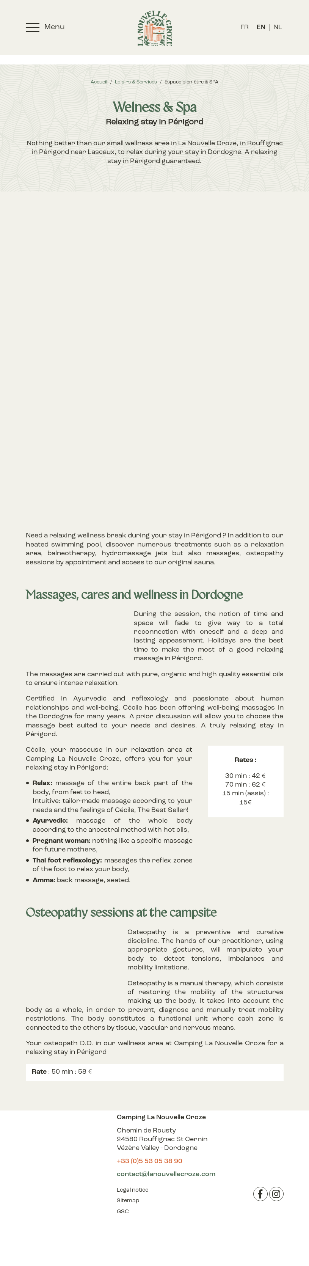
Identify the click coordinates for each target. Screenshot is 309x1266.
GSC (123, 1212)
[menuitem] (244, 27)
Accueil (99, 82)
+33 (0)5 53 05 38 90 (149, 1161)
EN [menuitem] (261, 27)
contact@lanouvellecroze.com (166, 1174)
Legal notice (132, 1190)
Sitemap (128, 1201)
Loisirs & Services (136, 82)
